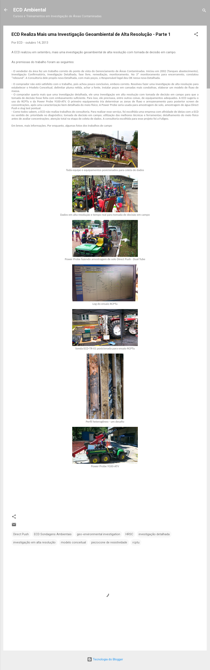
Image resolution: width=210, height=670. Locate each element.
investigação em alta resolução (34, 542)
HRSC (129, 534)
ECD (17, 52)
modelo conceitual (73, 542)
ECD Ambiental (29, 10)
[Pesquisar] (204, 11)
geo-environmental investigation (98, 534)
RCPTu (25, 101)
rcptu (135, 542)
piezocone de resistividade (109, 542)
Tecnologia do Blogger (105, 659)
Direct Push (21, 534)
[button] (196, 35)
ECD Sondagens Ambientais (53, 534)
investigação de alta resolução (173, 84)
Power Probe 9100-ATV (51, 101)
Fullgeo (163, 118)
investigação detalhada (154, 534)
